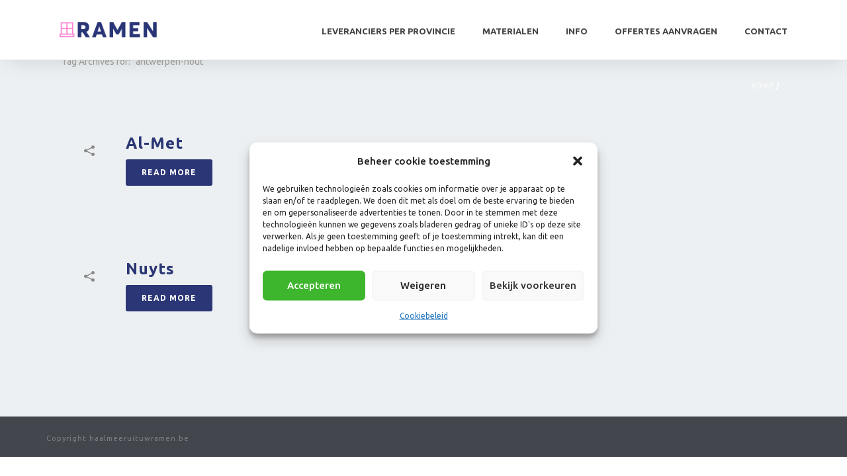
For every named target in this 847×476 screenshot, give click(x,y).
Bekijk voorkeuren (533, 285)
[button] (577, 160)
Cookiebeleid (424, 315)
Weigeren (423, 285)
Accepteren (314, 285)
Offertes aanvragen (666, 31)
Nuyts (150, 269)
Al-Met (154, 143)
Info (577, 31)
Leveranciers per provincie (388, 31)
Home (762, 86)
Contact (765, 31)
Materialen (510, 31)
